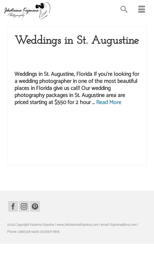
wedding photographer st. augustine (73, 150)
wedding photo (93, 143)
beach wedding (29, 121)
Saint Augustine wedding (57, 55)
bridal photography (48, 128)
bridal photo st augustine (101, 121)
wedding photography (114, 150)
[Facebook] (13, 206)
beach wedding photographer (61, 121)
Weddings (45, 62)
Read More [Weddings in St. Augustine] (108, 102)
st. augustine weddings (53, 143)
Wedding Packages (94, 55)
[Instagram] (24, 206)
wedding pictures (60, 158)
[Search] (124, 10)
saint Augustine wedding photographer (90, 128)
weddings (80, 158)
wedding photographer (30, 150)
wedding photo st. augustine (125, 143)
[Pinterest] (35, 206)
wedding (76, 143)
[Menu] (141, 10)
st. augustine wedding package (100, 136)
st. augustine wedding (62, 136)
